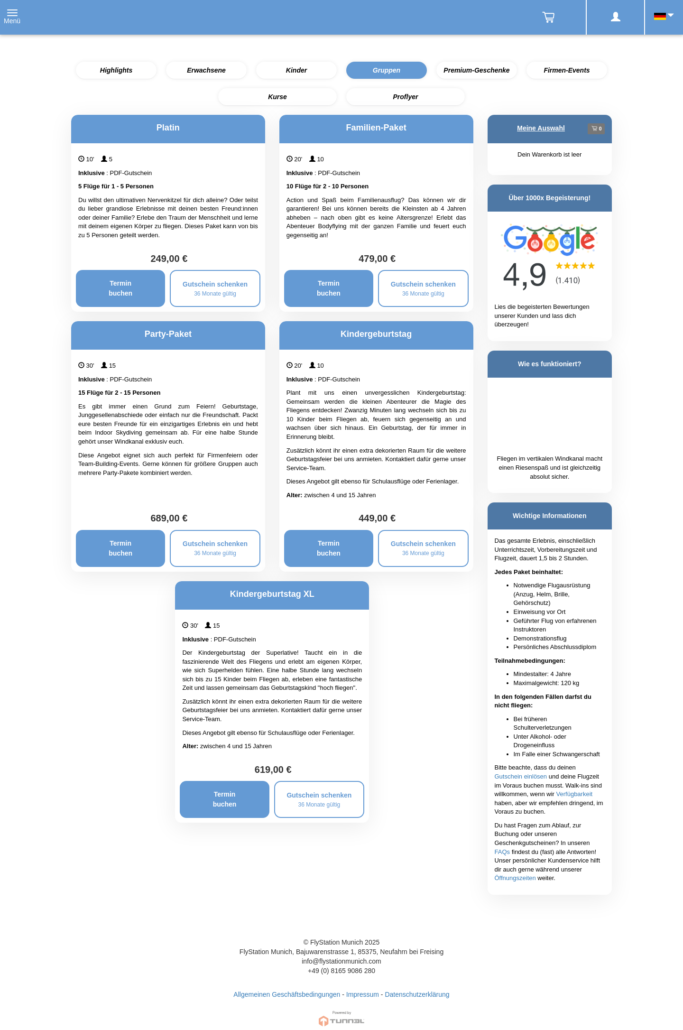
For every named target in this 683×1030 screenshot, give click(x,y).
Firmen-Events (567, 70)
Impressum (362, 994)
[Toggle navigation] (12, 17)
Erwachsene (206, 70)
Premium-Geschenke (476, 70)
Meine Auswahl (541, 128)
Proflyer (405, 97)
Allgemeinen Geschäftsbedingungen (286, 994)
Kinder (296, 70)
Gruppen (386, 70)
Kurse (277, 97)
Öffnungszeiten (515, 878)
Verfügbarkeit (574, 794)
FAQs (502, 851)
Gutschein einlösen (521, 776)
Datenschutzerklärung (417, 994)
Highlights (116, 70)
